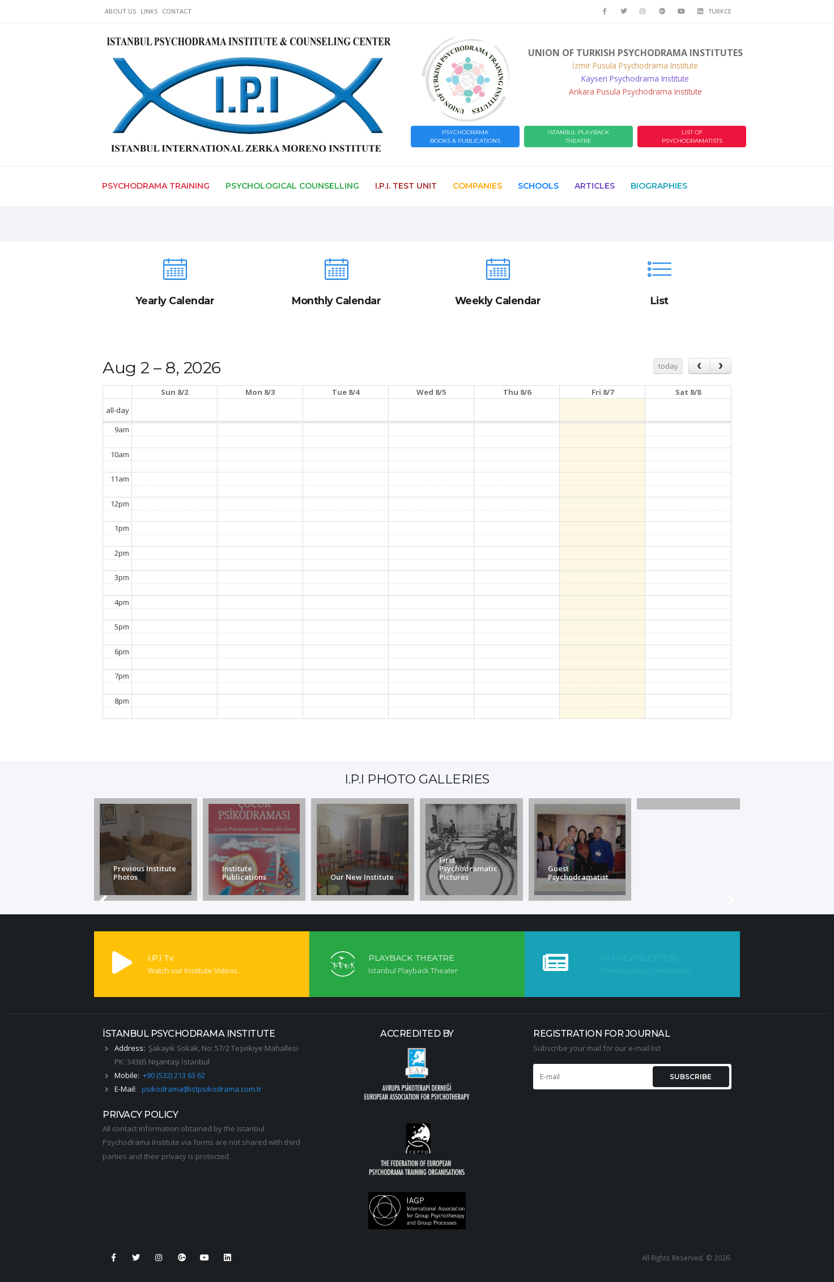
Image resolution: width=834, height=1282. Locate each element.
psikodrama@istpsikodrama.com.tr (202, 1089)
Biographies (659, 186)
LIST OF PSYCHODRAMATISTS (692, 136)
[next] (720, 365)
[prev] (699, 365)
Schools (538, 186)
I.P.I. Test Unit (406, 186)
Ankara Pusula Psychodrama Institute (635, 91)
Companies (477, 186)
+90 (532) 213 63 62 (174, 1075)
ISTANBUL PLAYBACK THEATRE (578, 136)
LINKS (149, 11)
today (668, 366)
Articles (595, 186)
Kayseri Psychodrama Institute (635, 78)
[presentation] (104, 849)
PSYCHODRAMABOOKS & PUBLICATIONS (465, 136)
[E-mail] (591, 1076)
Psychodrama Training (156, 186)
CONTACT (177, 11)
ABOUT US (120, 11)
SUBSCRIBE (691, 1076)
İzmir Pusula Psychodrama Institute (635, 65)
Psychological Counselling (292, 186)
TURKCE (720, 11)
